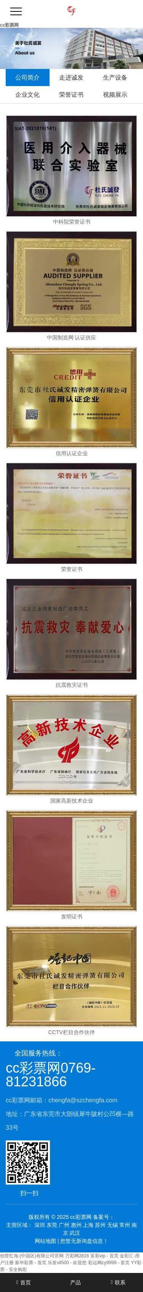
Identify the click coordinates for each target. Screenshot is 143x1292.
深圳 (39, 1225)
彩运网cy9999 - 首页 (109, 1262)
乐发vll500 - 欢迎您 (67, 1262)
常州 (124, 1225)
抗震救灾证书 (72, 685)
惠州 (76, 1225)
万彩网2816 (77, 1255)
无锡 (112, 1225)
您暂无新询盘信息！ (84, 1241)
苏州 (100, 1225)
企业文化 (27, 94)
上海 (88, 1225)
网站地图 (45, 1241)
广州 (64, 1225)
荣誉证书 (71, 94)
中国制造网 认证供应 (71, 338)
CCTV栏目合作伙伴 (71, 1032)
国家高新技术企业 (71, 801)
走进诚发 (71, 77)
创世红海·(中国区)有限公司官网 (32, 1255)
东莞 (52, 1225)
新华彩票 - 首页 (31, 1262)
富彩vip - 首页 (104, 1255)
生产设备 (115, 77)
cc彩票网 (9, 25)
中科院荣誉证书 (71, 222)
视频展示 (115, 94)
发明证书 (71, 916)
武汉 (74, 1233)
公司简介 (27, 77)
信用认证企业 (72, 453)
